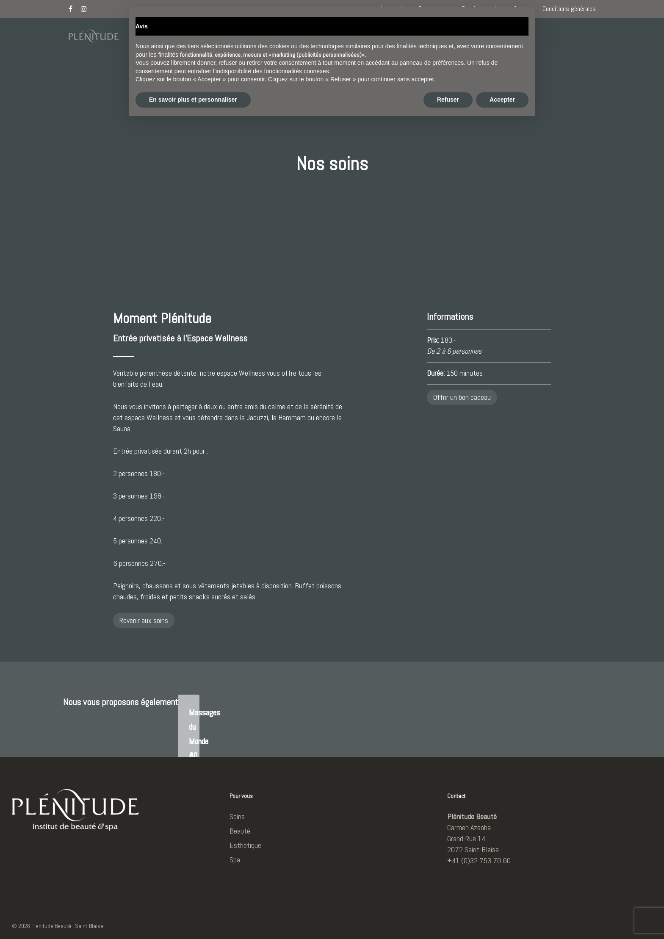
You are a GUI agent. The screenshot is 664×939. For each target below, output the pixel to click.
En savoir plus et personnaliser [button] (193, 915)
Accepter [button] (502, 915)
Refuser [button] (448, 915)
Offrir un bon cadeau (462, 397)
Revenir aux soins (143, 620)
